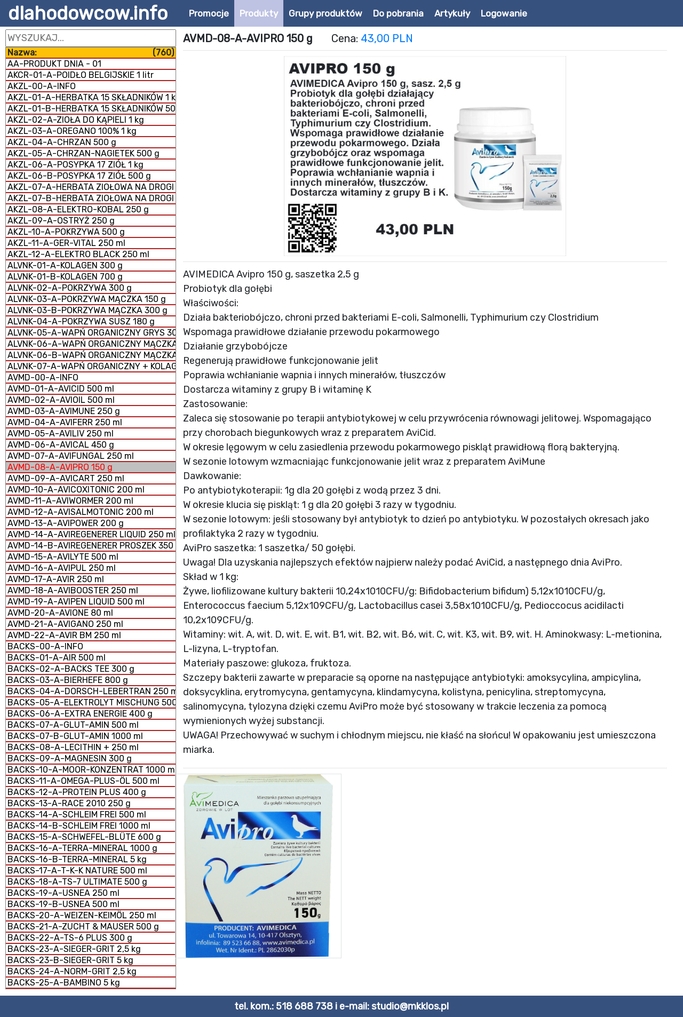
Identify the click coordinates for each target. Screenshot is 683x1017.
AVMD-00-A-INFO (42, 377)
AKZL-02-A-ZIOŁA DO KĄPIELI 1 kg (75, 120)
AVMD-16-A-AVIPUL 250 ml (61, 568)
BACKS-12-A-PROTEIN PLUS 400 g (76, 792)
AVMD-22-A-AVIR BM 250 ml (64, 635)
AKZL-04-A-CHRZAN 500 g (61, 142)
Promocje (209, 13)
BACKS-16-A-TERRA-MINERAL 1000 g (82, 848)
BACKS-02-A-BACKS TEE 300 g (70, 669)
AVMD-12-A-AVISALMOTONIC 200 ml (80, 512)
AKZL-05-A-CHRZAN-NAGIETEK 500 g (83, 153)
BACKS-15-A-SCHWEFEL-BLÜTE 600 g (84, 837)
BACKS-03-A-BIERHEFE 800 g (67, 680)
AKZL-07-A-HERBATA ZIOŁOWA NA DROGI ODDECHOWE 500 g (91, 187)
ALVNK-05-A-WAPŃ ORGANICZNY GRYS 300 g (91, 333)
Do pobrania (398, 13)
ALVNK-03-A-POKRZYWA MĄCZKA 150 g (86, 299)
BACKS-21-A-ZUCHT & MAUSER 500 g (83, 926)
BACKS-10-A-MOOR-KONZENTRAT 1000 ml (91, 770)
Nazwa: (90, 52)
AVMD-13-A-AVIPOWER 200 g (65, 523)
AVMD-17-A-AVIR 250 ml (55, 579)
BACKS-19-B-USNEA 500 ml (63, 904)
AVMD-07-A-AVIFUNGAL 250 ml (70, 456)
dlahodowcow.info (88, 13)
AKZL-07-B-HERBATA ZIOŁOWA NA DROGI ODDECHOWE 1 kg (91, 198)
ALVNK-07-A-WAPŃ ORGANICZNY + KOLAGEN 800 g (91, 366)
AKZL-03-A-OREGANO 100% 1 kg (72, 131)
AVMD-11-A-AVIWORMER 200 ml (70, 501)
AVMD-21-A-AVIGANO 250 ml (65, 624)
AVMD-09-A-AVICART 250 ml (65, 478)
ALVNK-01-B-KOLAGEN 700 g (65, 277)
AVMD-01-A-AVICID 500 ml (60, 389)
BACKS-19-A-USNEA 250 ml (63, 893)
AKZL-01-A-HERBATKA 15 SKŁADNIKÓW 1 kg (91, 97)
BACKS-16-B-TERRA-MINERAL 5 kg (77, 859)
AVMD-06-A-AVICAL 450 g (60, 445)
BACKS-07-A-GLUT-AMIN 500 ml (73, 725)
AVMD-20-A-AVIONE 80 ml (60, 613)
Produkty (259, 13)
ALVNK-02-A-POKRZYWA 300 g (69, 288)
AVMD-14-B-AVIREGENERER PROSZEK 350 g (91, 546)
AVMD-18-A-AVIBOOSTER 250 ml (72, 590)
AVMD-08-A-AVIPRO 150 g (60, 467)
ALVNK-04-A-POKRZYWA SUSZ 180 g (81, 321)
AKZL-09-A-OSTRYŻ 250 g (61, 221)
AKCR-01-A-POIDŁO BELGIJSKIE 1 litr (80, 75)
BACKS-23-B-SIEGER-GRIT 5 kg (70, 960)
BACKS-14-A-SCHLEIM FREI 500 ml (76, 814)
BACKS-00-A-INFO (45, 646)
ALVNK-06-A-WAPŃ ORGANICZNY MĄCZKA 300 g (91, 344)
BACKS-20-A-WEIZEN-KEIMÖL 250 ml (81, 915)
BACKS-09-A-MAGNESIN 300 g (69, 758)
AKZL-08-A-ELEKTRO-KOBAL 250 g (78, 209)
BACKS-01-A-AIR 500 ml (56, 658)
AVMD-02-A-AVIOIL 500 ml (61, 400)
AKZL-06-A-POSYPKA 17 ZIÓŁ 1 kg (75, 165)
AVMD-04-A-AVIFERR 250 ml (64, 422)
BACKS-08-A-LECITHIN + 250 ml (73, 747)
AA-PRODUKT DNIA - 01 (54, 64)
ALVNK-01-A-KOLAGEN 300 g (65, 265)
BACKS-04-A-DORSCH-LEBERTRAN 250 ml (91, 691)
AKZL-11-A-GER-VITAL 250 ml (66, 243)
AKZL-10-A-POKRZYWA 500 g (66, 232)
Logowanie (504, 13)
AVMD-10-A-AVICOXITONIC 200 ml (76, 489)
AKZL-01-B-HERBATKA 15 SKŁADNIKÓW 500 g (91, 109)
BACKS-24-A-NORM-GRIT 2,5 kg (72, 971)
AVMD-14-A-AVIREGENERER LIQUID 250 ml (91, 534)
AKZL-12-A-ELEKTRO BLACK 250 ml (78, 254)
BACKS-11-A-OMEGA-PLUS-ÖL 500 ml (83, 781)
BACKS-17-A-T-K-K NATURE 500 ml (77, 870)
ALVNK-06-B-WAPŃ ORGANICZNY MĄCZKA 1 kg (91, 355)
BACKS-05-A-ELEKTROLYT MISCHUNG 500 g (91, 702)
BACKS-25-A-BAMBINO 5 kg (63, 983)
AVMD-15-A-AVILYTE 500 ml (62, 557)
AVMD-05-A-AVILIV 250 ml (60, 433)
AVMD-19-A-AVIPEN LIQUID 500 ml (76, 602)
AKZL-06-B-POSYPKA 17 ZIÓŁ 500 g (79, 176)
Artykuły (452, 13)
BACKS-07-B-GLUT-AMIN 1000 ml (75, 736)
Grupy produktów (325, 13)
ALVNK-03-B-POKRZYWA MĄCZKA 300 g (87, 310)
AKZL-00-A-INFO (41, 86)
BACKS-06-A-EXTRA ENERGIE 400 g (80, 714)
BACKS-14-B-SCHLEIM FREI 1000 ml (78, 826)
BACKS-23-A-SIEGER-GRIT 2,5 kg (74, 949)
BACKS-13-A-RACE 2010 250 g (69, 803)
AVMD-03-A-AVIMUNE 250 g (63, 411)
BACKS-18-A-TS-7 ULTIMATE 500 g (77, 882)
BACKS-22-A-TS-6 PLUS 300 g (69, 938)
